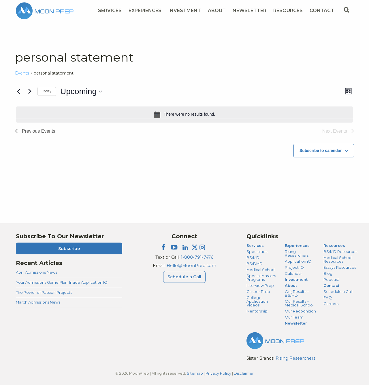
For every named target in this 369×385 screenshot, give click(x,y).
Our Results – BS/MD (297, 293)
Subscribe (69, 248)
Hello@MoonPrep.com (191, 265)
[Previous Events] (18, 91)
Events (22, 73)
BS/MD (252, 257)
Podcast (331, 279)
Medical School (260, 269)
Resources (334, 245)
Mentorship (257, 311)
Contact (331, 285)
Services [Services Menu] (110, 10)
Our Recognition (300, 311)
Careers (330, 303)
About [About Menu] (217, 10)
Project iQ (294, 267)
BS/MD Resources (340, 251)
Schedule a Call (338, 291)
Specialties (256, 251)
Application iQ (298, 261)
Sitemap (195, 373)
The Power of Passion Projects (44, 292)
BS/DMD (254, 263)
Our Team (294, 317)
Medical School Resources (337, 259)
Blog (327, 273)
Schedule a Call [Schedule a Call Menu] (184, 276)
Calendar (293, 273)
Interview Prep (260, 285)
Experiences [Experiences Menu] (145, 10)
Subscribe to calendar (321, 150)
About (291, 285)
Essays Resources (339, 267)
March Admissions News (38, 302)
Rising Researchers (296, 253)
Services (255, 245)
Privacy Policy (218, 373)
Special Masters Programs (261, 277)
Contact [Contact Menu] (322, 10)
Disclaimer (244, 373)
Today (46, 91)
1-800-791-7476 (197, 257)
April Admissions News (36, 272)
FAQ (327, 297)
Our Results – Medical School (299, 303)
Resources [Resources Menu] (288, 10)
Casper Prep (258, 291)
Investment (184, 10)
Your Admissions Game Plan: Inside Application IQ (62, 282)
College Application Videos (257, 301)
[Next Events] (29, 91)
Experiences (297, 245)
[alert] (184, 114)
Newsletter (249, 10)
